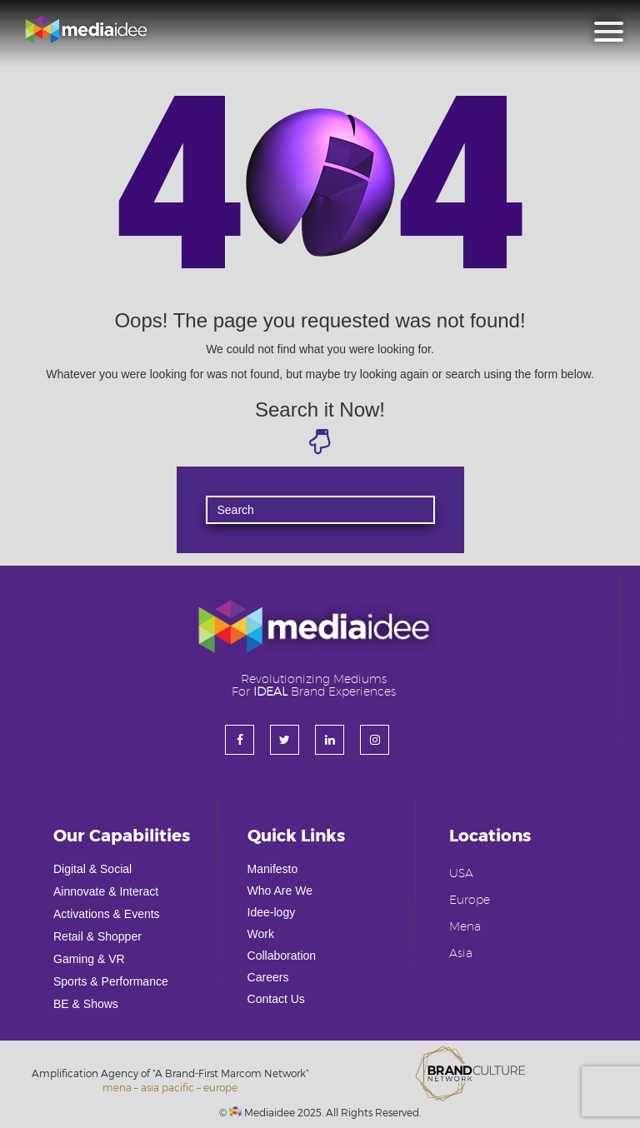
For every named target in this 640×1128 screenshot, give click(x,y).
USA (461, 874)
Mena (465, 927)
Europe (469, 900)
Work (261, 934)
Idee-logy (272, 912)
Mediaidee (261, 1112)
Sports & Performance (110, 981)
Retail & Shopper (97, 936)
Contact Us (276, 999)
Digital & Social (92, 869)
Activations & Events (106, 914)
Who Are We (280, 890)
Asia (460, 954)
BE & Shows (85, 1004)
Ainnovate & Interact (105, 891)
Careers (268, 977)
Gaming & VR (89, 959)
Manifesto (273, 869)
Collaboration (282, 955)
